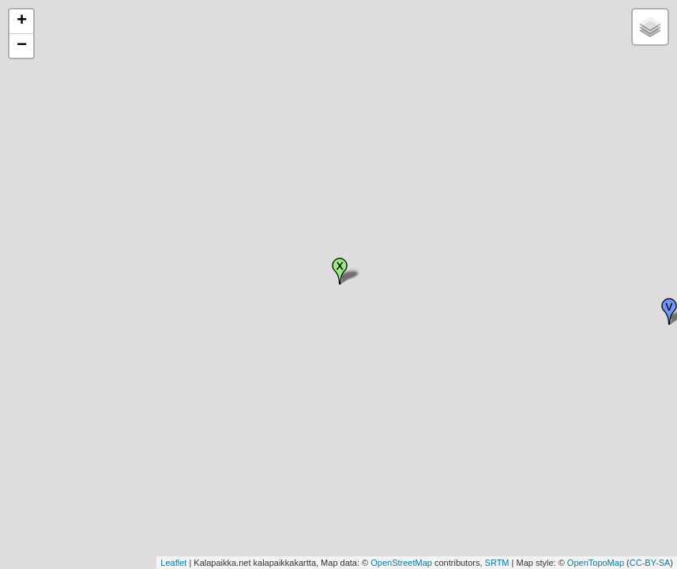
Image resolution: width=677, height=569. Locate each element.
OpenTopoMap (595, 562)
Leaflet (173, 562)
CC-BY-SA (650, 562)
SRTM (497, 562)
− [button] (22, 46)
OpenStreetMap (401, 562)
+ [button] (22, 21)
